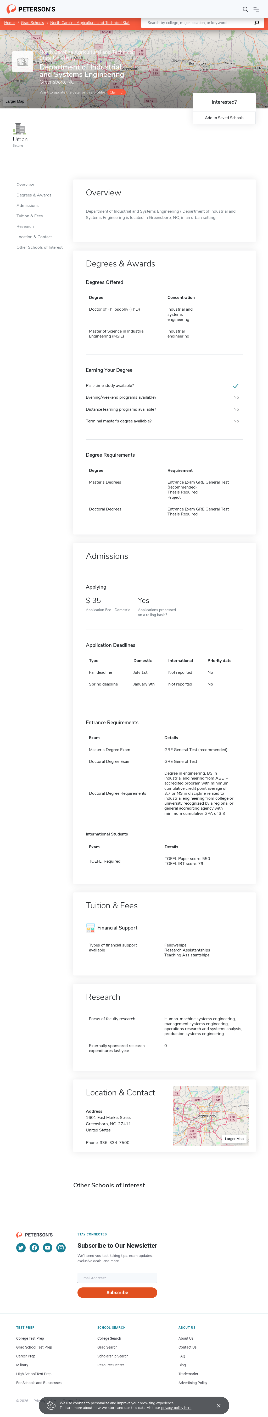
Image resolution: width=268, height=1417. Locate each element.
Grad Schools (32, 22)
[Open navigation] (256, 9)
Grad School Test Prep (34, 1347)
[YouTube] (47, 1247)
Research (25, 226)
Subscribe (117, 1292)
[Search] (246, 9)
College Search (109, 1338)
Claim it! (116, 92)
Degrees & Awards (34, 195)
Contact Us (187, 1347)
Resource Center (110, 1365)
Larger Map (14, 101)
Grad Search (107, 1347)
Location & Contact (34, 237)
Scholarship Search (113, 1356)
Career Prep (25, 1356)
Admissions (27, 205)
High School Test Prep (34, 1374)
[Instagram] (61, 1247)
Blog (182, 1365)
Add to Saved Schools (224, 117)
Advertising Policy (192, 1383)
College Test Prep (30, 1338)
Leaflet (205, 32)
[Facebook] (34, 1247)
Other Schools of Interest (39, 247)
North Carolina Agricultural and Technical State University (100, 22)
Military (22, 1365)
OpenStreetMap (232, 32)
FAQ (181, 1356)
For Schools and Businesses (39, 1383)
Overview (25, 185)
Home (9, 22)
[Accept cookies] (215, 1405)
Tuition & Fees (29, 216)
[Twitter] (21, 1247)
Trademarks (188, 1374)
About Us (185, 1338)
